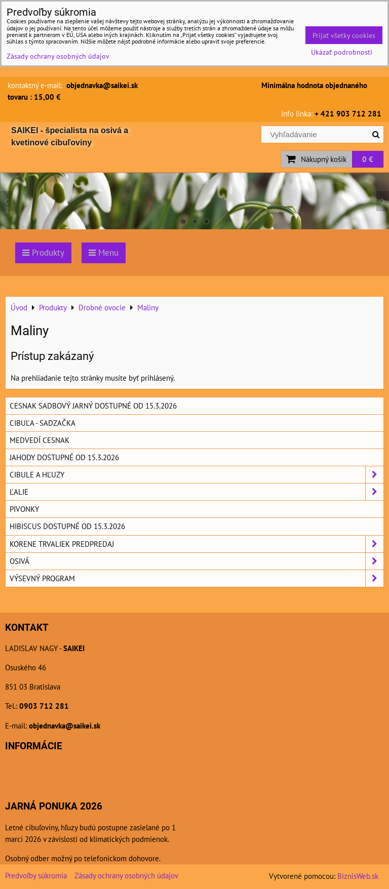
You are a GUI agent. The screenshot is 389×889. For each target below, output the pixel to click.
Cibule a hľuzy (196, 474)
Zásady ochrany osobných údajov (126, 875)
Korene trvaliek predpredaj (196, 544)
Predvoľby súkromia (36, 875)
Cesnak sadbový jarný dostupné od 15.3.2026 (93, 405)
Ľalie (196, 491)
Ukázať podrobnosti (341, 52)
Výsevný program (196, 578)
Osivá (196, 561)
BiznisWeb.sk (357, 876)
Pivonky (24, 509)
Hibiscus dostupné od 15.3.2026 (67, 526)
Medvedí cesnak (39, 440)
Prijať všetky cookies (344, 35)
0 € (367, 159)
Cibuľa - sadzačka (42, 423)
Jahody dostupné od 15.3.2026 (64, 457)
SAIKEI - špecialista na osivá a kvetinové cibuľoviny (69, 136)
